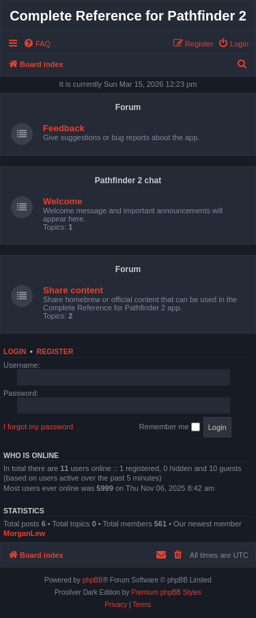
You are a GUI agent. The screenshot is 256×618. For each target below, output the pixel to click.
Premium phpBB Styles (166, 592)
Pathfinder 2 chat (128, 180)
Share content (73, 290)
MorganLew (24, 533)
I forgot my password (38, 426)
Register (55, 351)
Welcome (63, 201)
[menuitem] (37, 44)
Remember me (169, 427)
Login (14, 351)
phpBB (93, 580)
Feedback (64, 128)
